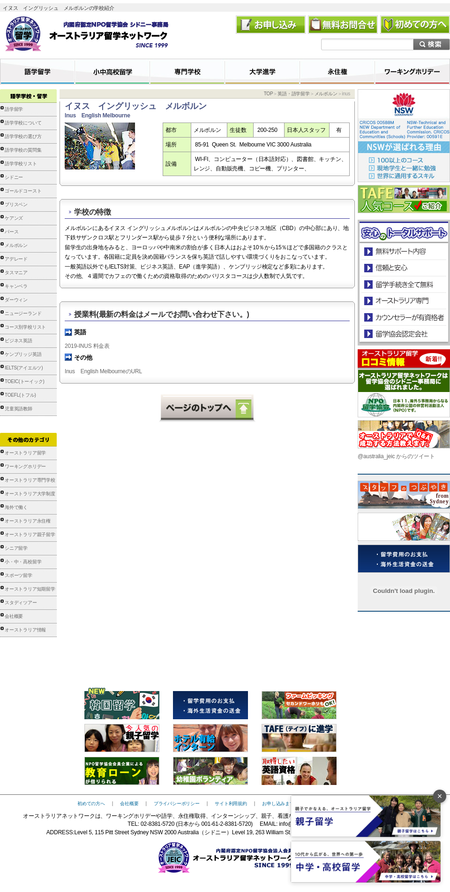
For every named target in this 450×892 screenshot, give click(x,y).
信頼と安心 (404, 268)
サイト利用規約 (231, 803)
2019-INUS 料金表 (87, 346)
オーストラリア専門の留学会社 (403, 300)
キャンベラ (16, 286)
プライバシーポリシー (177, 803)
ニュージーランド (23, 313)
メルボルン (16, 245)
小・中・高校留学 (23, 561)
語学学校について (23, 122)
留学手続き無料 (403, 284)
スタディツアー (21, 602)
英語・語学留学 (294, 93)
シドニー (14, 177)
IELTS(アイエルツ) (24, 367)
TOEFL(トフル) (20, 395)
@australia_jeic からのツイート (396, 456)
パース (11, 231)
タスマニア (16, 272)
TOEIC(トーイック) (25, 381)
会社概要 (14, 616)
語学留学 (14, 109)
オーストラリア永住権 (28, 520)
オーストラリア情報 (25, 629)
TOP (268, 93)
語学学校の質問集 (23, 150)
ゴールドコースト (23, 190)
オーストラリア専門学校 (30, 480)
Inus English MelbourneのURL (103, 371)
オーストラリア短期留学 (30, 589)
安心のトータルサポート (404, 251)
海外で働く (16, 507)
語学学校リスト (21, 163)
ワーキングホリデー (25, 466)
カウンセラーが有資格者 (403, 317)
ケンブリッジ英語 (23, 354)
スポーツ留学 (18, 575)
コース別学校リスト (25, 327)
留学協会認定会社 (403, 333)
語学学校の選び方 (23, 136)
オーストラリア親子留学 (30, 534)
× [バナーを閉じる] (439, 796)
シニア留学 (16, 548)
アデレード (16, 258)
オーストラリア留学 (25, 452)
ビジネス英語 (18, 340)
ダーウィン (16, 299)
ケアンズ (14, 218)
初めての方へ (91, 803)
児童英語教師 (18, 408)
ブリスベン (16, 204)
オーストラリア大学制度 (30, 493)
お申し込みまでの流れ (285, 803)
